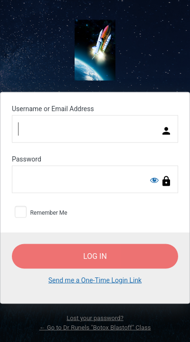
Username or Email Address (53, 109)
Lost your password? (95, 318)
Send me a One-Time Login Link (95, 280)
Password (26, 159)
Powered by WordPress (95, 50)
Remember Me (48, 212)
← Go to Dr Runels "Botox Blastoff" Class (95, 327)
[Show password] (154, 180)
